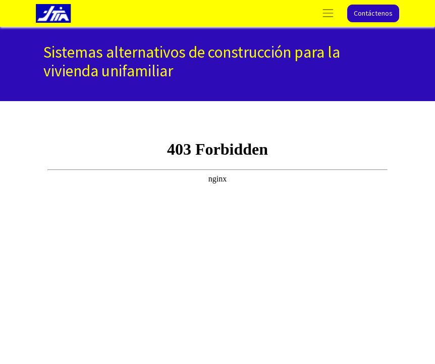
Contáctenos (373, 13)
